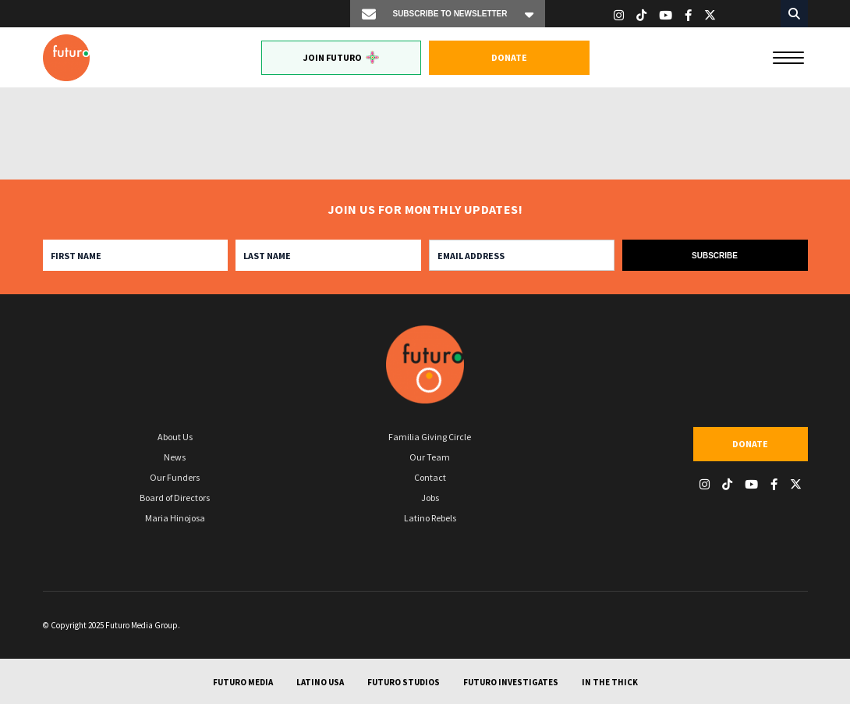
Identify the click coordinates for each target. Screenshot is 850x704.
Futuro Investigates (510, 682)
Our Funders (175, 477)
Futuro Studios (403, 682)
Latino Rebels (430, 518)
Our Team (429, 457)
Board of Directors (175, 497)
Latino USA (320, 682)
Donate (509, 57)
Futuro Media (243, 682)
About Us (175, 437)
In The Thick (610, 682)
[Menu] (788, 56)
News (175, 457)
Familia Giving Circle (429, 437)
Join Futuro (341, 57)
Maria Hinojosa (175, 518)
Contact (430, 477)
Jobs (430, 497)
